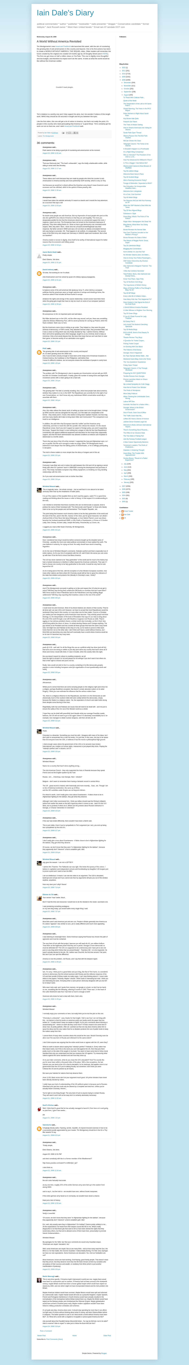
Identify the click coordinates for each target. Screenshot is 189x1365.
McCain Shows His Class (132, 141)
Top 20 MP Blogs (129, 293)
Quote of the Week (129, 101)
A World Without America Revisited (135, 307)
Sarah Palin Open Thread (132, 133)
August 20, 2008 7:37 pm (51, 911)
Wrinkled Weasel (49, 486)
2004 (124, 495)
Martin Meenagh (49, 1276)
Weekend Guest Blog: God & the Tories (137, 359)
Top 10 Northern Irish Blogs (132, 282)
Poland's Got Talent (130, 122)
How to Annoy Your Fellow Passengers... (137, 258)
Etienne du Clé (48, 894)
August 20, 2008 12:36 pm (52, 304)
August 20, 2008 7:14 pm (51, 887)
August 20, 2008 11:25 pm (52, 999)
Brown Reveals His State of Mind (134, 238)
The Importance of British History (134, 285)
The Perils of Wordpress (131, 390)
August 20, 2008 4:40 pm (51, 598)
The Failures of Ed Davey (132, 350)
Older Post (107, 1336)
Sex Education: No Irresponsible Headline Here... (134, 187)
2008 (124, 80)
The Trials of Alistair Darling (133, 125)
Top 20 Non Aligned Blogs (132, 210)
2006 (124, 489)
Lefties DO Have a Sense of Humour (136, 419)
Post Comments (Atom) (54, 1339)
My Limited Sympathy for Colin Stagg (136, 384)
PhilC (45, 348)
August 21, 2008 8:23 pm (51, 1135)
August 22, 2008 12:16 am (52, 1170)
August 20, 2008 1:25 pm (51, 363)
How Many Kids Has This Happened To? (137, 299)
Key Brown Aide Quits (131, 118)
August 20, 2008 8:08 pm (51, 927)
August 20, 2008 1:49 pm (51, 400)
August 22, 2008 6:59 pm (51, 1269)
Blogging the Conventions (132, 249)
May (125, 470)
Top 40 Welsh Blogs (130, 197)
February (127, 479)
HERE (105, 54)
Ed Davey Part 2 (129, 321)
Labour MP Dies (129, 401)
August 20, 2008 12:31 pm (52, 262)
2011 (124, 71)
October (127, 89)
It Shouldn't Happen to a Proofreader (136, 149)
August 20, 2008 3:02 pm (51, 530)
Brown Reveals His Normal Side (134, 229)
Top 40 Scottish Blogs (130, 177)
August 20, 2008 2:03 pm (51, 455)
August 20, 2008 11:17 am (52, 168)
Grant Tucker (128, 511)
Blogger (104, 1353)
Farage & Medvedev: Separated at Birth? (137, 183)
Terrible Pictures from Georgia (133, 376)
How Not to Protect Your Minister (134, 387)
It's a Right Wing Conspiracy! (133, 152)
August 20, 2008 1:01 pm (51, 341)
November (128, 86)
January (127, 482)
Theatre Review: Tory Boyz (132, 337)
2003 (124, 498)
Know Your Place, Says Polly (133, 279)
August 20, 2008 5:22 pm (51, 721)
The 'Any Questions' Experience (134, 362)
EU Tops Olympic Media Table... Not (136, 356)
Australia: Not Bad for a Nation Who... (136, 404)
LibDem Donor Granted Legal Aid (135, 422)
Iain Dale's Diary (65, 12)
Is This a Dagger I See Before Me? (135, 163)
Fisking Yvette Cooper (131, 344)
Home (74, 1336)
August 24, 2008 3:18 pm (51, 1326)
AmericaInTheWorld (63, 46)
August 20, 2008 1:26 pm (51, 381)
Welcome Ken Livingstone (132, 191)
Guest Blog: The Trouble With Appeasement (133, 454)
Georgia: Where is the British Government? (133, 408)
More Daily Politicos (130, 393)
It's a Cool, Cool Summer (132, 194)
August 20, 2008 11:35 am (52, 190)
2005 (124, 492)
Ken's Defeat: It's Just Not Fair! (134, 252)
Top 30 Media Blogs (130, 329)
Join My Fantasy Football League (135, 439)
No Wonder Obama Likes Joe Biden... (136, 255)
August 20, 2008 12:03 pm (52, 205)
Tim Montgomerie (48, 136)
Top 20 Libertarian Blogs (131, 246)
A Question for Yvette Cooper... (134, 341)
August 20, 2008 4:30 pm (51, 578)
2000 (124, 501)
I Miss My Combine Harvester (133, 271)
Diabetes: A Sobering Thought (133, 450)
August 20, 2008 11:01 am (52, 153)
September (128, 92)
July (125, 464)
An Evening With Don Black (133, 347)
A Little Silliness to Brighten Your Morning (137, 310)
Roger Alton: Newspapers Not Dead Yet (137, 221)
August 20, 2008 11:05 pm (52, 962)
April (125, 473)
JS (125, 518)
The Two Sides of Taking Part (133, 436)
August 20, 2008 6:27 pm (51, 830)
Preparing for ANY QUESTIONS (134, 373)
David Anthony (48, 270)
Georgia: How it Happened (132, 353)
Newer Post (41, 1336)
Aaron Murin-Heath (50, 252)
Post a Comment (46, 1331)
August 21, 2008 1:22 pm (51, 1118)
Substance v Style (129, 213)
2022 (124, 68)
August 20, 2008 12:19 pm (52, 245)
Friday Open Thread (130, 365)
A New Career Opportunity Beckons (135, 442)
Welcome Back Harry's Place (133, 174)
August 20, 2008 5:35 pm (51, 751)
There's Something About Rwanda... (136, 430)
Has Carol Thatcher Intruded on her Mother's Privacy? (135, 233)
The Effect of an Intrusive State (134, 433)
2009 (124, 77)
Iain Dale (127, 514)
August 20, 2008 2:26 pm (51, 479)
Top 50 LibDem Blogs (130, 171)
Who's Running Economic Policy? (135, 180)
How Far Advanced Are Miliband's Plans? (137, 160)
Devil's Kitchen (48, 1105)
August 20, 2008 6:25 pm (51, 811)
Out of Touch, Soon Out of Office (134, 412)
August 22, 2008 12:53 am (52, 1203)
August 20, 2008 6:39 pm (51, 852)
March (126, 476)
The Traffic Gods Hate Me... (133, 416)
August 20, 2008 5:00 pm (51, 637)
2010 (124, 74)
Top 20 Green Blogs (130, 313)
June (126, 467)
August (126, 95)
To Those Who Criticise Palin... (134, 97)
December (128, 82)
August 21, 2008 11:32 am (52, 1098)
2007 (124, 486)
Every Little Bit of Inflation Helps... (135, 296)
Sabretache (47, 1125)
